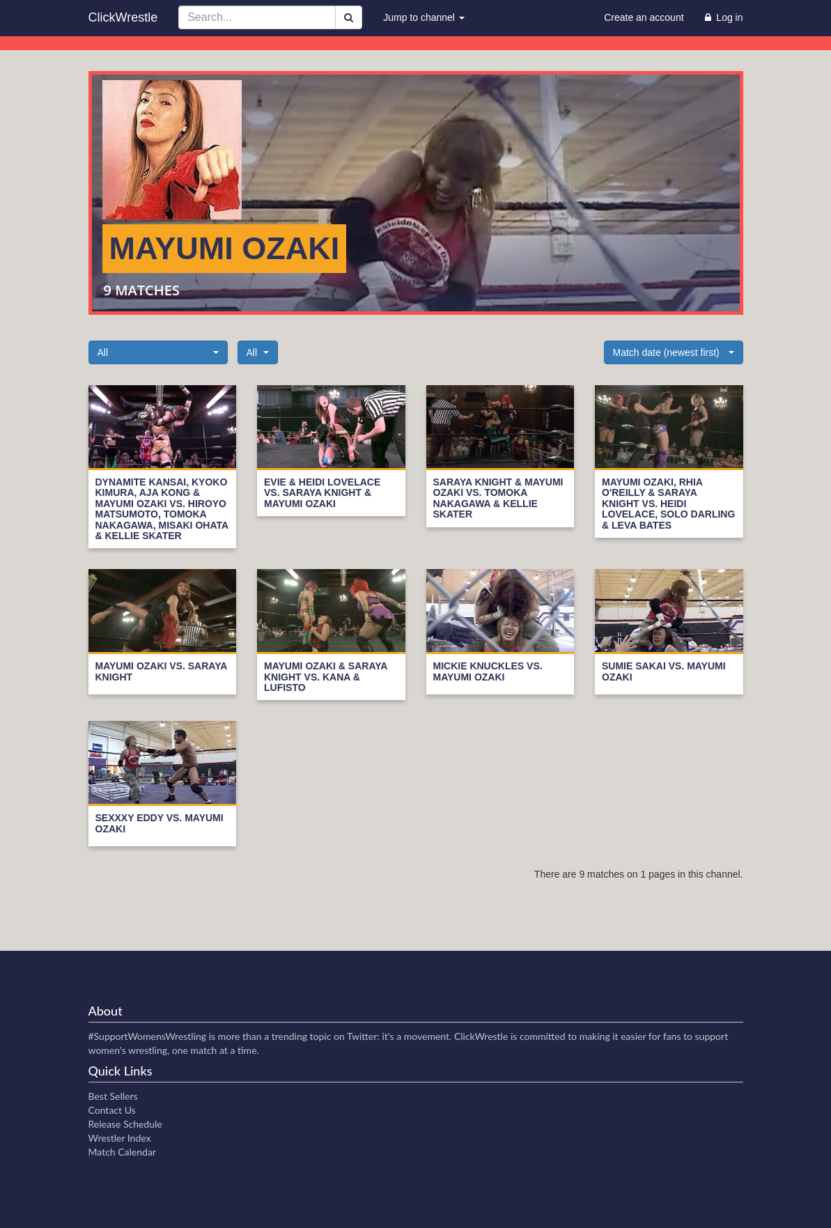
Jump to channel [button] (424, 17)
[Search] (348, 17)
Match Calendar (122, 1152)
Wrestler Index (119, 1138)
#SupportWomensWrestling (147, 1036)
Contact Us (112, 1110)
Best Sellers (113, 1096)
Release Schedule (125, 1124)
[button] (158, 352)
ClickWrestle (123, 17)
